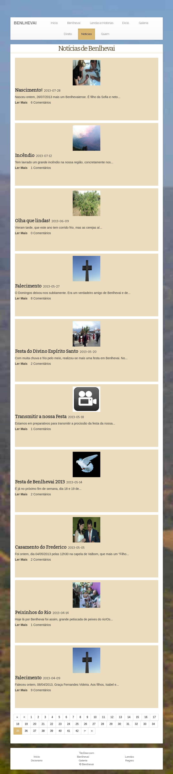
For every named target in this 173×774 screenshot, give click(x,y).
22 (51, 724)
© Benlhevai (86, 764)
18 (17, 724)
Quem (105, 34)
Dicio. (125, 23)
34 (153, 724)
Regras (129, 760)
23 (60, 724)
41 (68, 730)
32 (136, 724)
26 (85, 724)
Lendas (129, 756)
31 (127, 724)
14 (128, 717)
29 (110, 724)
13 (120, 717)
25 (77, 724)
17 (154, 717)
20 (34, 724)
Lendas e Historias (101, 23)
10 (94, 717)
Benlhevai (73, 23)
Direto (68, 34)
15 (137, 717)
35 (17, 730)
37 (34, 730)
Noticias (86, 34)
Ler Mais (21, 102)
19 (26, 724)
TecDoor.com (86, 753)
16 (145, 717)
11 (103, 717)
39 (51, 730)
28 (102, 724)
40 (60, 730)
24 (68, 724)
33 (144, 724)
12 (111, 717)
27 (94, 724)
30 (119, 724)
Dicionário (36, 760)
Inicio (54, 23)
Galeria (143, 23)
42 (77, 730)
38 (43, 730)
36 (26, 730)
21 (43, 724)
